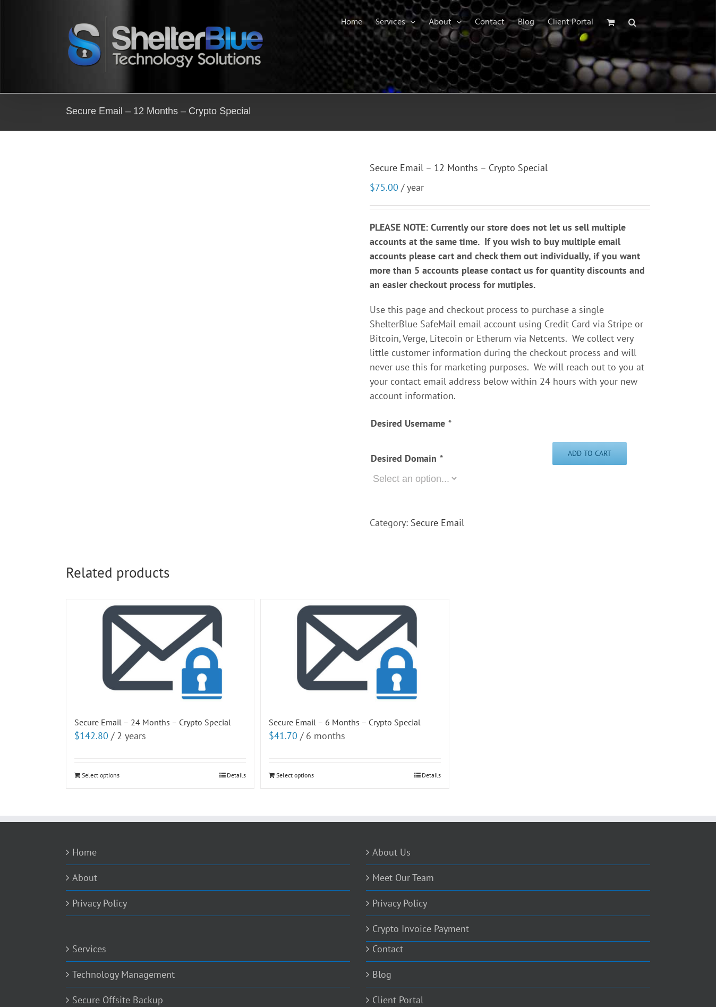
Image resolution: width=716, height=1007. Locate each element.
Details (236, 775)
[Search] (632, 22)
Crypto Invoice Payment (420, 929)
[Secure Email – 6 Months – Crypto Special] (354, 652)
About (84, 877)
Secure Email (437, 523)
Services (89, 949)
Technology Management (123, 974)
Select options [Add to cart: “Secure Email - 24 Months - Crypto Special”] (101, 775)
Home (84, 852)
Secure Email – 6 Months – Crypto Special (345, 722)
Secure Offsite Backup (117, 1000)
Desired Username (411, 423)
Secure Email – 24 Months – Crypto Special (152, 722)
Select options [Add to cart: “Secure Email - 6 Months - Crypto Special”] (295, 775)
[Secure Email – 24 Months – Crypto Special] (160, 652)
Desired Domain (406, 458)
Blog (381, 974)
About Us (391, 852)
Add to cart (589, 453)
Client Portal (397, 1000)
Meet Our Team (403, 877)
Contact (387, 949)
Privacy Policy (99, 903)
